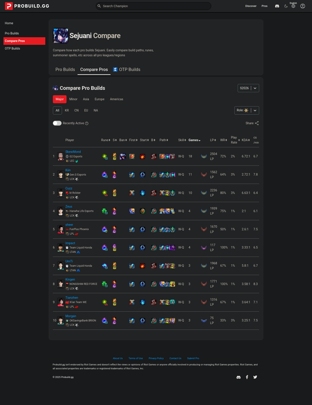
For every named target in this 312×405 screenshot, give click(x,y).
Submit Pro (193, 358)
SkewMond (73, 152)
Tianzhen (71, 298)
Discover (251, 6)
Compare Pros (15, 41)
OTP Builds (12, 48)
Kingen (70, 279)
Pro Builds (12, 33)
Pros (265, 6)
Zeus (68, 206)
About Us (118, 358)
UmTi (69, 261)
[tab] (65, 70)
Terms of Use (135, 358)
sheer (69, 225)
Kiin (68, 170)
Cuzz (68, 188)
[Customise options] (302, 6)
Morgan (70, 316)
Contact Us (175, 358)
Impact (70, 243)
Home (9, 23)
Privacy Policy (156, 358)
